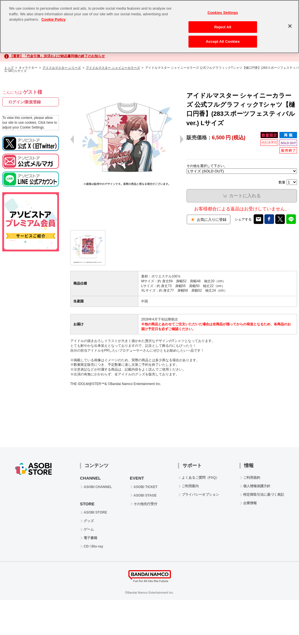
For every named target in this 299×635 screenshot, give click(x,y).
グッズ (89, 521)
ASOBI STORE (95, 512)
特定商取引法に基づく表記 (263, 495)
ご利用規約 (251, 478)
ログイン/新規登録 (24, 102)
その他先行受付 (145, 504)
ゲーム (89, 529)
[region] (149, 26)
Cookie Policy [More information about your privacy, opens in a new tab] (53, 19)
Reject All (222, 27)
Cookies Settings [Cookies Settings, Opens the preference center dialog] (222, 12)
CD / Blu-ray (93, 546)
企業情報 (250, 503)
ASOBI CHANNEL (98, 487)
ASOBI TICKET (145, 487)
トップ (9, 67)
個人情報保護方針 (256, 486)
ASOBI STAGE (145, 495)
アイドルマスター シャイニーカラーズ (113, 67)
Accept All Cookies (223, 41)
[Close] (290, 26)
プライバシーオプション (200, 495)
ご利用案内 (190, 486)
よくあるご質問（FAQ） (200, 478)
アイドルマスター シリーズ (62, 67)
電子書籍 (90, 538)
